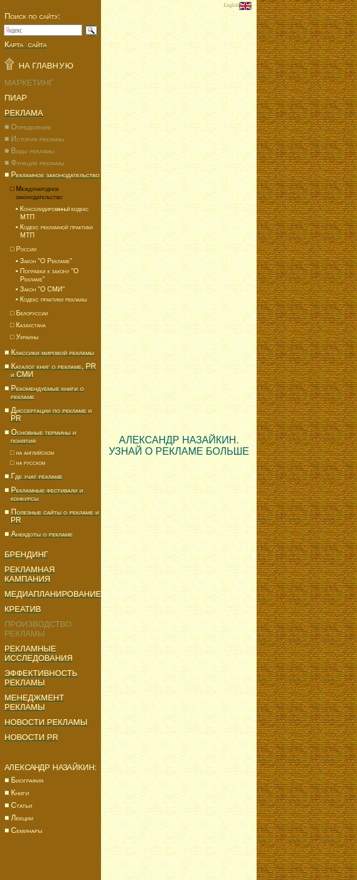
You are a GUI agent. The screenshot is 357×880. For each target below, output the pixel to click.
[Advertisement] (307, 199)
